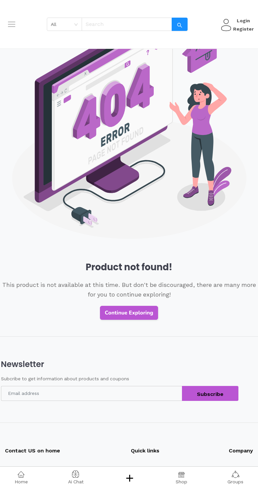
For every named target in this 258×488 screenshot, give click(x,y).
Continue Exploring (129, 312)
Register (242, 29)
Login (242, 20)
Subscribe (210, 394)
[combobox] (66, 24)
